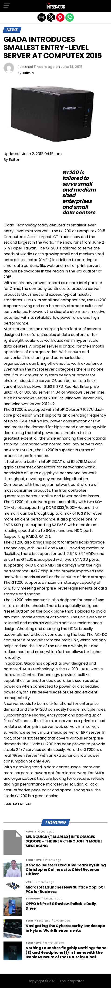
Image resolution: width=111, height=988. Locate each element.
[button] (6, 5)
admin (28, 72)
